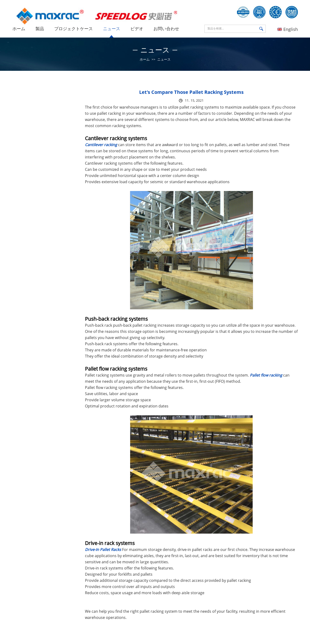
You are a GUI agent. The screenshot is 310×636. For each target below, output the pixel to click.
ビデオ (136, 28)
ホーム (18, 28)
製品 (39, 28)
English (287, 29)
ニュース (111, 28)
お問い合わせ (166, 28)
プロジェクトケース (73, 28)
